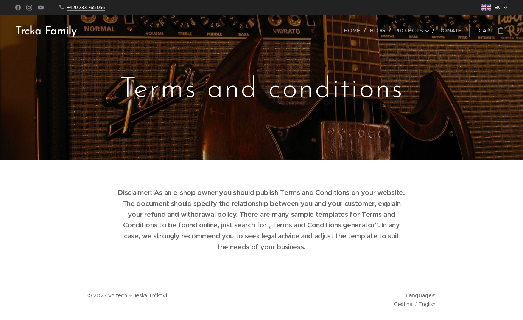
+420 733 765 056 (86, 7)
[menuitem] (355, 30)
